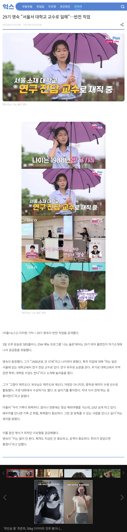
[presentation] (4, 473)
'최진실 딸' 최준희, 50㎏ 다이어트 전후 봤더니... (32, 528)
